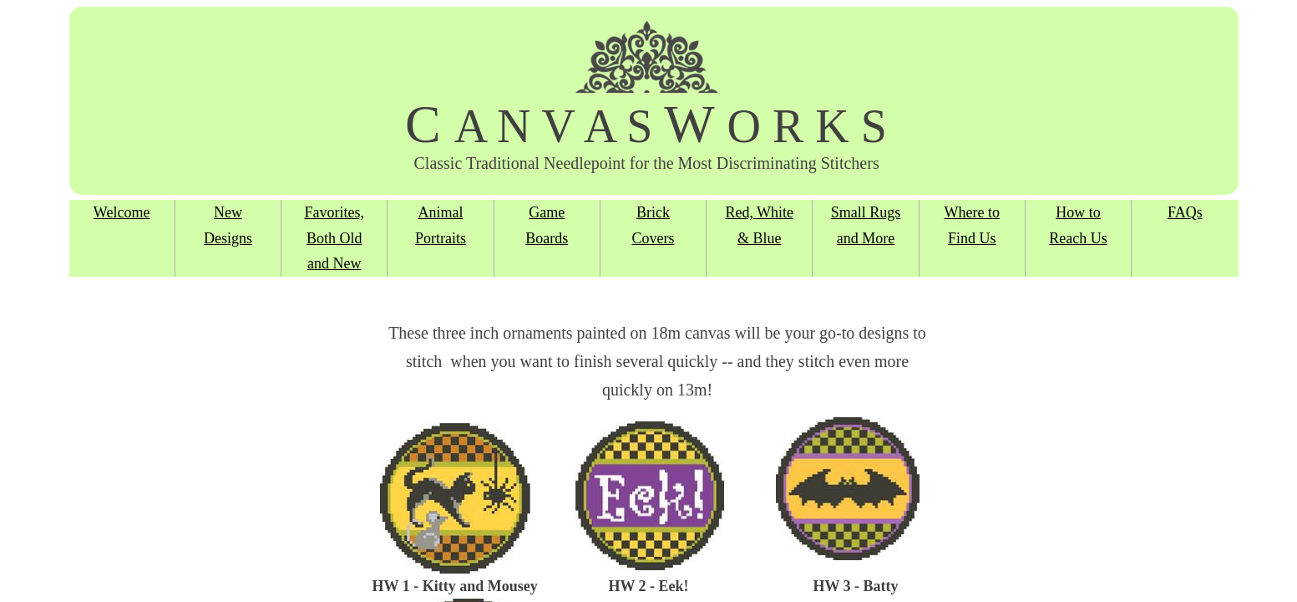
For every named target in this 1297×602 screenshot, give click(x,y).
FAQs (1185, 212)
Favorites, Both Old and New (334, 238)
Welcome (122, 212)
